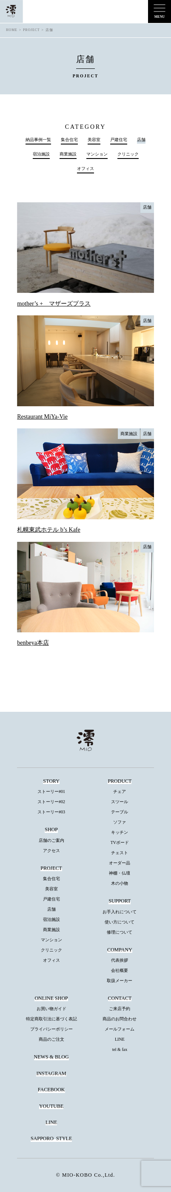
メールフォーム (119, 1029)
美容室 (94, 140)
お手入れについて (120, 911)
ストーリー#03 (51, 812)
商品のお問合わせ (120, 1018)
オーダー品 (119, 863)
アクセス (51, 850)
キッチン (119, 832)
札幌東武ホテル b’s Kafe (48, 530)
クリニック (128, 154)
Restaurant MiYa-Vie (42, 416)
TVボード (120, 842)
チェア (119, 791)
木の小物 (119, 883)
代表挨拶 (119, 960)
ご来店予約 (119, 1008)
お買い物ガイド (51, 1008)
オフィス (85, 169)
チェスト (119, 852)
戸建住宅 (118, 140)
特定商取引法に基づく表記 (51, 1018)
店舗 (147, 207)
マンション (97, 154)
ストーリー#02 (51, 801)
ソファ (119, 822)
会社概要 (119, 970)
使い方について (119, 922)
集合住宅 (69, 140)
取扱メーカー (119, 980)
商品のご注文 (51, 1039)
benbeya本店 (33, 643)
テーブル (119, 812)
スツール (119, 801)
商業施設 (68, 154)
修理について (119, 932)
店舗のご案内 (51, 840)
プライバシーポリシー (51, 1029)
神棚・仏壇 (119, 873)
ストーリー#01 (51, 791)
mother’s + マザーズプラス (54, 303)
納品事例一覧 (38, 140)
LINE (120, 1039)
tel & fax (120, 1049)
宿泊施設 (41, 154)
